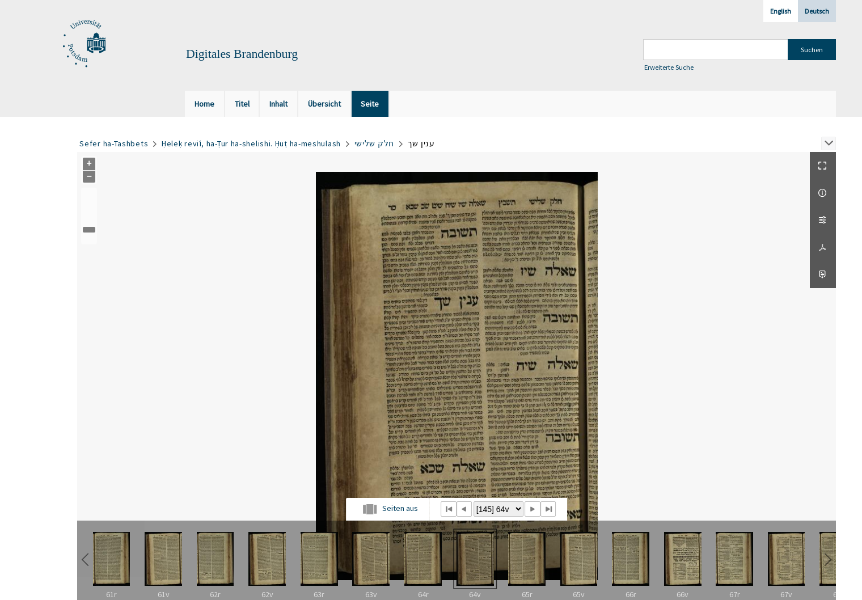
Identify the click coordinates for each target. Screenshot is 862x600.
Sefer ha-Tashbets (113, 143)
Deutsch (817, 11)
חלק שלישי (374, 143)
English (780, 11)
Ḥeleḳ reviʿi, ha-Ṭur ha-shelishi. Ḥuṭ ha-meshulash (251, 143)
